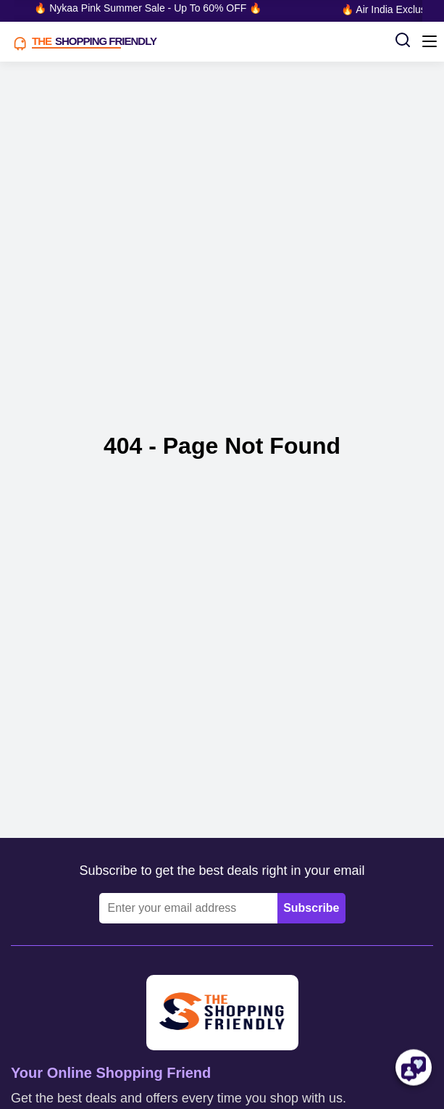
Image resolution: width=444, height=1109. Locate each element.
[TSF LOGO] (197, 42)
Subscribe (311, 908)
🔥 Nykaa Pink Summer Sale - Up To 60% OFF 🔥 (149, 8)
